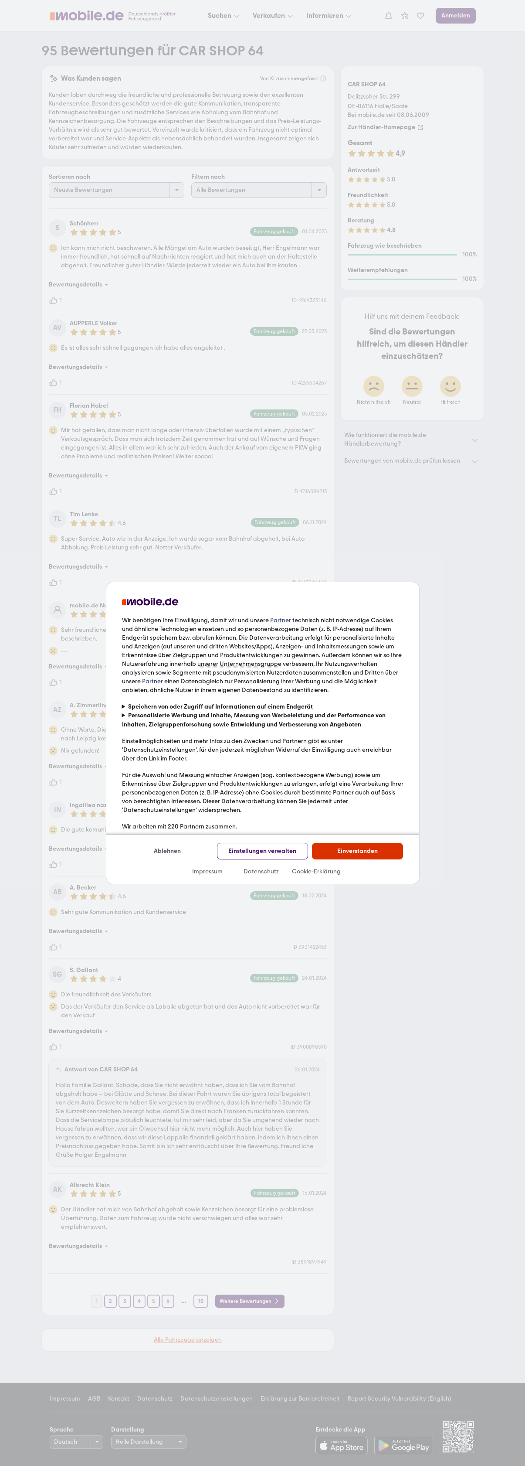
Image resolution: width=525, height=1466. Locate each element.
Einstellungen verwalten (262, 851)
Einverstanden (357, 851)
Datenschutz (261, 871)
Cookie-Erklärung (316, 871)
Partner (280, 620)
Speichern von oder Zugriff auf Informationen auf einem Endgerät (220, 706)
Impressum (207, 871)
